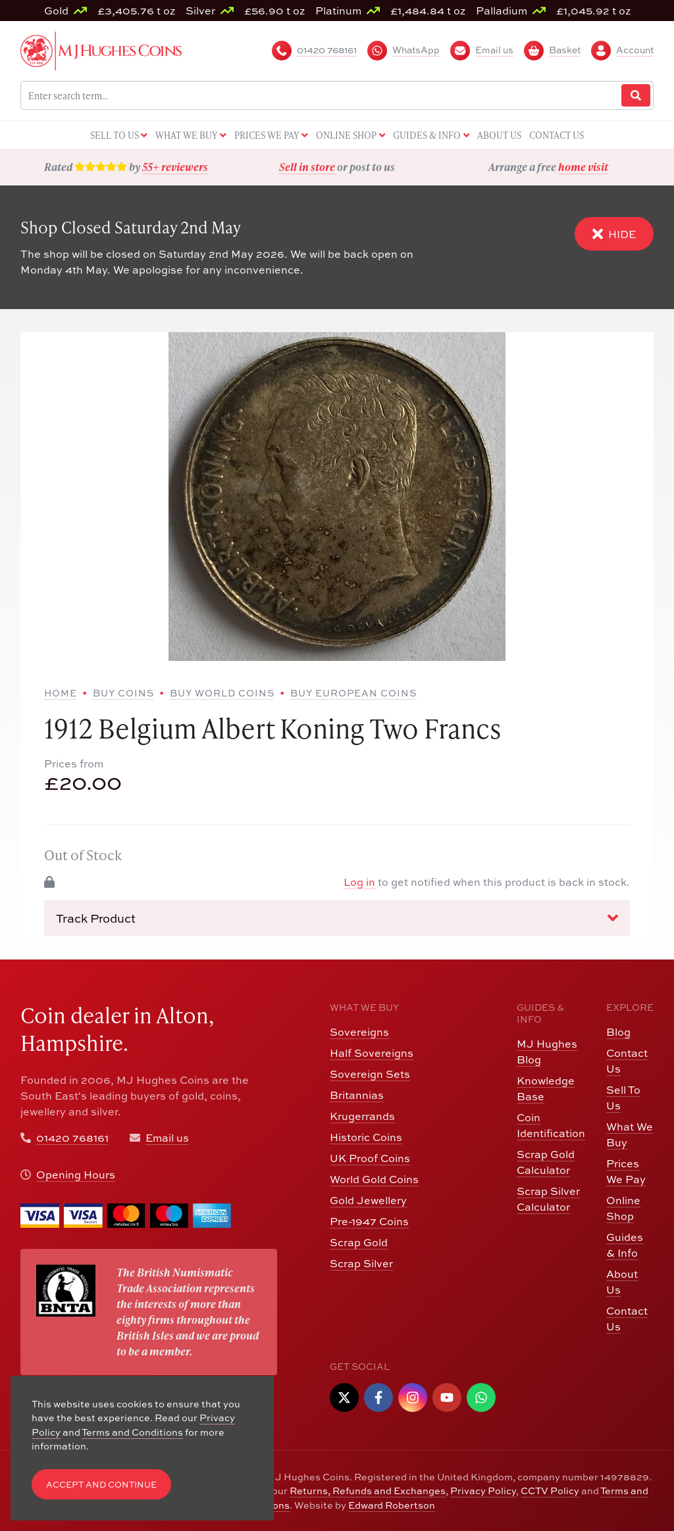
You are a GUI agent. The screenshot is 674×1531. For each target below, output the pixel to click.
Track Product (337, 918)
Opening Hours (75, 1174)
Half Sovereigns (371, 1053)
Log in (359, 882)
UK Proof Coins (370, 1158)
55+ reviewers (175, 166)
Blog (618, 1032)
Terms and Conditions (132, 1432)
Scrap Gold (359, 1242)
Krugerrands (362, 1116)
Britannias (357, 1095)
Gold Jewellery (368, 1200)
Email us (167, 1137)
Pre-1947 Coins (369, 1221)
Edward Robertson (391, 1505)
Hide (614, 233)
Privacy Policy (483, 1490)
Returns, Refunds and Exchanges (368, 1490)
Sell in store (307, 166)
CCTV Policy (550, 1490)
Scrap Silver (361, 1263)
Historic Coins (366, 1137)
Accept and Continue (101, 1484)
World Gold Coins (374, 1179)
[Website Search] (635, 95)
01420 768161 (72, 1137)
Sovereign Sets (370, 1074)
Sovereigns (359, 1032)
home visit (583, 166)
